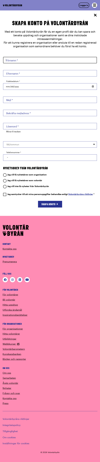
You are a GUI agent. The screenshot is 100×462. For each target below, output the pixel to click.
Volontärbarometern (14, 349)
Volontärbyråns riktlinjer (80, 194)
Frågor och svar (11, 393)
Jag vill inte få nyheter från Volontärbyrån (26, 186)
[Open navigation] (94, 5)
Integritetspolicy (12, 425)
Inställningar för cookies (16, 443)
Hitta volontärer (11, 333)
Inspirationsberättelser (15, 314)
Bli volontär (9, 299)
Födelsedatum (13, 81)
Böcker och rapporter (14, 359)
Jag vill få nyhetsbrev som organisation (25, 174)
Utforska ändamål (12, 309)
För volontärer (10, 294)
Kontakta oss (10, 248)
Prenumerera (10, 261)
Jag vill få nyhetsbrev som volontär (22, 180)
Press (5, 403)
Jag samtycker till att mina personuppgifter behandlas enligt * (48, 194)
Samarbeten (9, 378)
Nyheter (7, 388)
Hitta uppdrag (10, 304)
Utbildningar (9, 338)
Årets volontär (10, 383)
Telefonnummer (13, 152)
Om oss (7, 372)
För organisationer (13, 328)
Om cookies (9, 437)
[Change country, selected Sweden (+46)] (6, 158)
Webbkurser (11, 343)
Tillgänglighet (10, 431)
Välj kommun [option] (12, 144)
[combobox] (50, 144)
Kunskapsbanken (12, 354)
